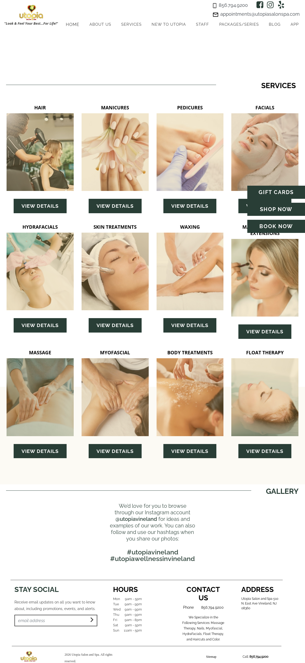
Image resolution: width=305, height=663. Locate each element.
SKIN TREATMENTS (114, 227)
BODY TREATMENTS (190, 352)
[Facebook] (259, 5)
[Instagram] (270, 5)
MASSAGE (40, 352)
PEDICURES (190, 107)
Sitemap (211, 657)
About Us (100, 24)
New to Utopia (169, 24)
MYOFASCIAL (115, 352)
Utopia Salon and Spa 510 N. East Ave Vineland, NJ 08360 (259, 603)
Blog (275, 24)
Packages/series (239, 24)
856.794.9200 (212, 607)
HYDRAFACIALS (40, 227)
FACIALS (264, 107)
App (295, 24)
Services (131, 24)
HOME (72, 24)
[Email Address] (55, 620)
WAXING (190, 227)
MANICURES (115, 107)
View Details (40, 206)
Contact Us (203, 593)
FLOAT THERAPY (265, 352)
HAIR (40, 107)
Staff (202, 24)
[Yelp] (281, 5)
